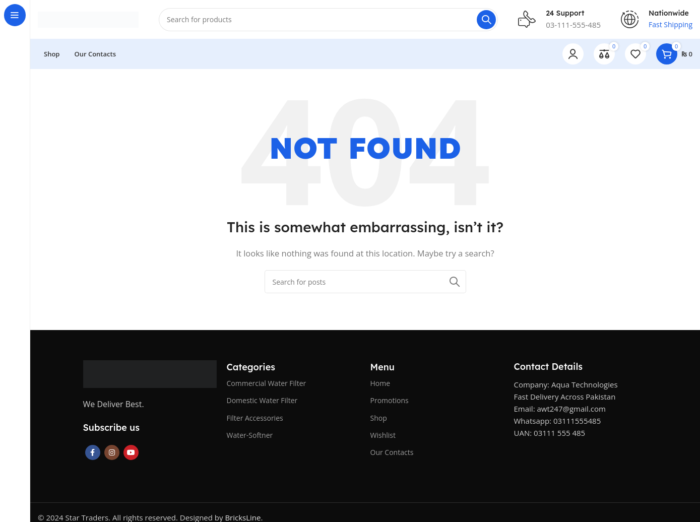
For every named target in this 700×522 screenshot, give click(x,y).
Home (380, 384)
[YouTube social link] (131, 454)
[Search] (328, 20)
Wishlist (383, 436)
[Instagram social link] (111, 454)
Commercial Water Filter (266, 384)
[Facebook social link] (92, 454)
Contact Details (548, 368)
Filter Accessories (255, 419)
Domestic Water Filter (262, 402)
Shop (378, 419)
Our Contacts (392, 454)
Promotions (389, 402)
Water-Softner (250, 436)
